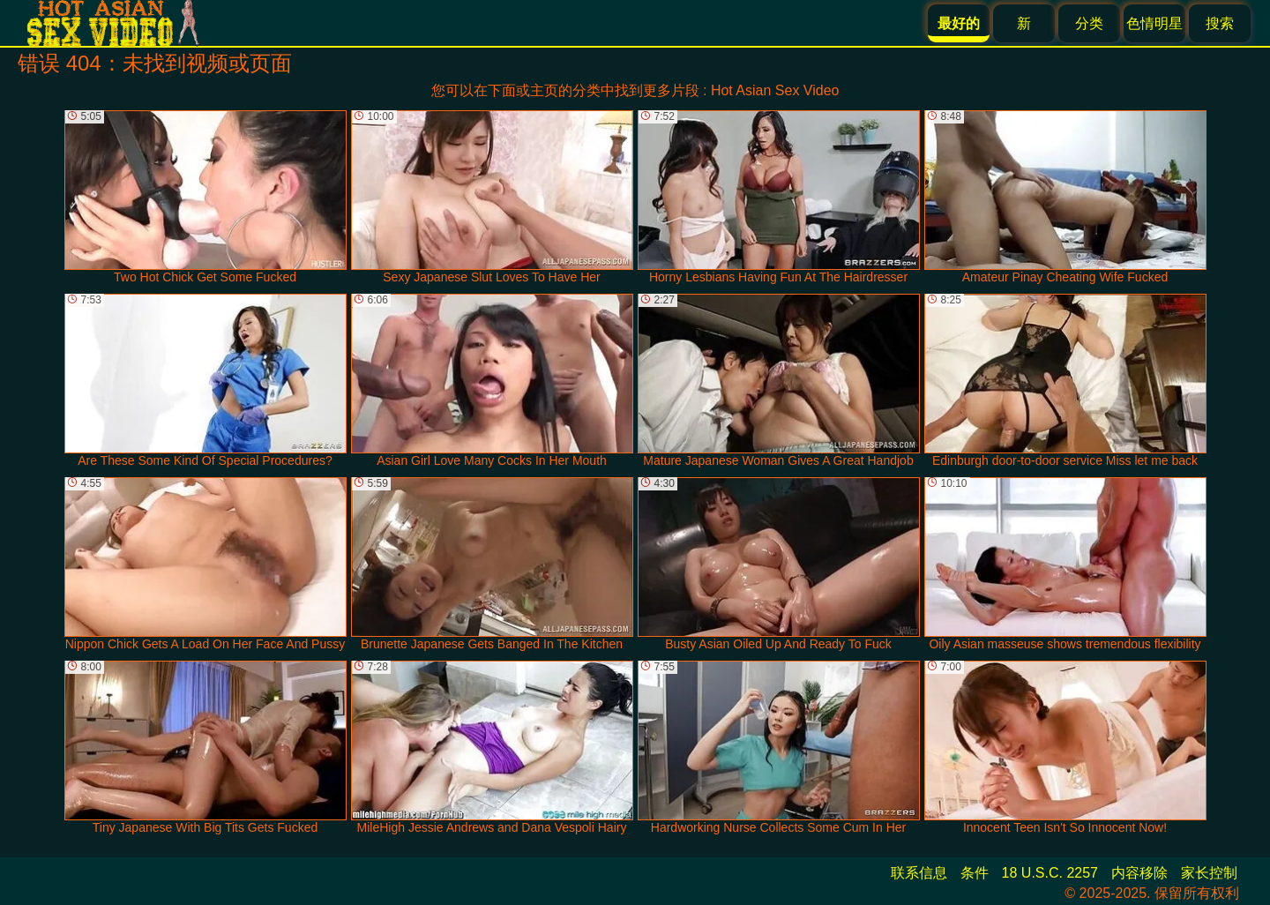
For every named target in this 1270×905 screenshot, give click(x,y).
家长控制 (1209, 872)
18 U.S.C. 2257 (1050, 872)
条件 (974, 872)
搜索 (1220, 23)
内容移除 (1139, 872)
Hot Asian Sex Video (775, 90)
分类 (1089, 23)
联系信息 (919, 872)
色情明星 (1154, 23)
